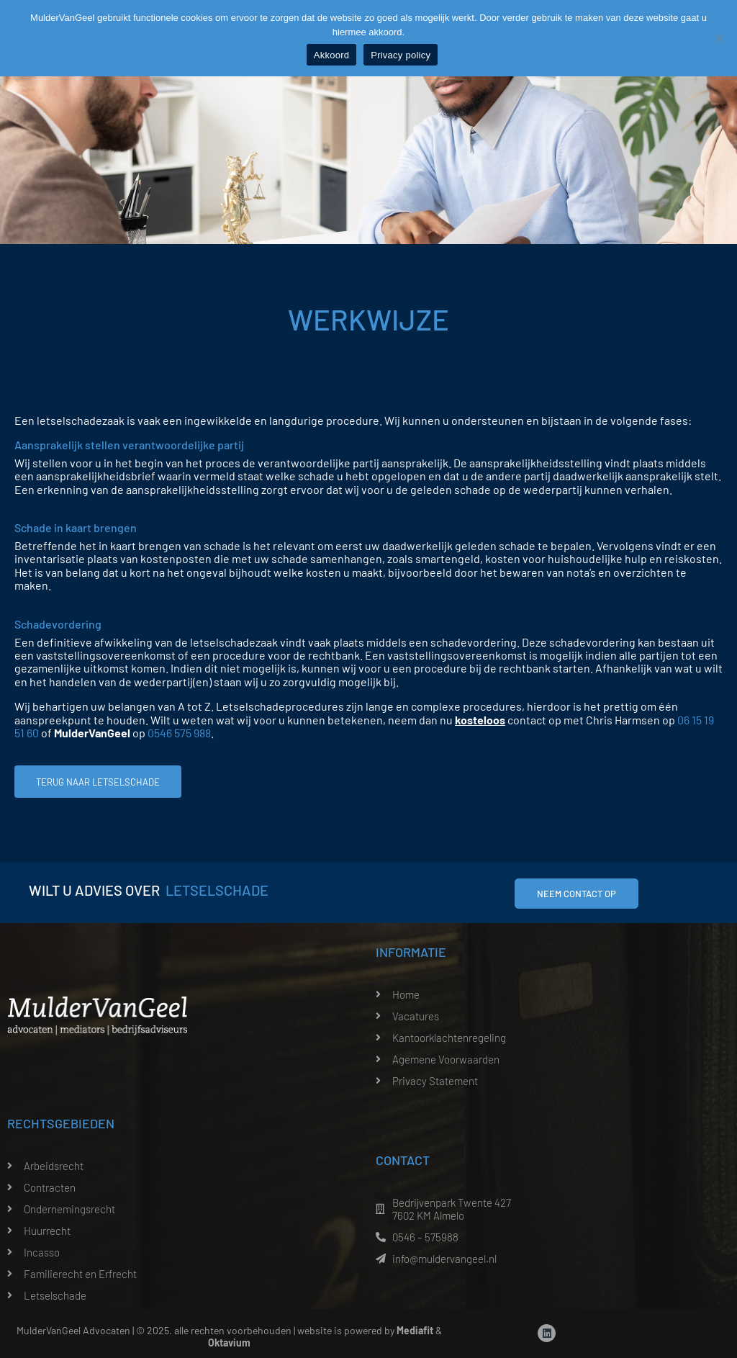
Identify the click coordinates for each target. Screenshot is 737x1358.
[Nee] (719, 38)
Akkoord (331, 55)
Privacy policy (400, 55)
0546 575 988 (179, 732)
